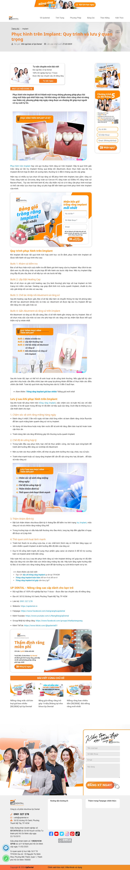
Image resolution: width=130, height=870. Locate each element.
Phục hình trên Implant (20, 166)
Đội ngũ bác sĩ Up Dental (31, 44)
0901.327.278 (26, 601)
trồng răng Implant (47, 403)
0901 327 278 (21, 814)
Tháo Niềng (104, 18)
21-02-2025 (67, 44)
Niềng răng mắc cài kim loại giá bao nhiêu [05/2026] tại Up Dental (21, 703)
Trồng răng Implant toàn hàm (27, 577)
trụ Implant (82, 522)
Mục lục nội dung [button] (22, 88)
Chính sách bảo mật (56, 867)
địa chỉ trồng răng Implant (34, 575)
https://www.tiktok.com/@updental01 (41, 625)
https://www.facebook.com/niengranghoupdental (43, 611)
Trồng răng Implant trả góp (26, 580)
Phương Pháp (75, 18)
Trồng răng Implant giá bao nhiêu (41, 391)
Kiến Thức (119, 18)
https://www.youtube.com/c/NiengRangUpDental (47, 616)
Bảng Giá (90, 18)
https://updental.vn (29, 606)
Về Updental (45, 18)
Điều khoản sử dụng (74, 867)
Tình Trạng (60, 18)
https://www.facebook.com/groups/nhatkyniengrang (59, 620)
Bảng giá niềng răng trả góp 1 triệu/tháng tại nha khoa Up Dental (51, 703)
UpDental (29, 867)
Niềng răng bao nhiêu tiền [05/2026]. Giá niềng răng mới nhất (78, 703)
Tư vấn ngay (48, 81)
